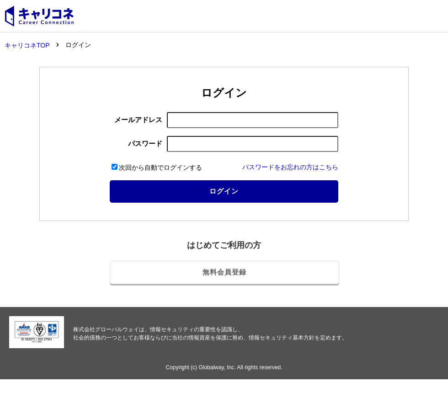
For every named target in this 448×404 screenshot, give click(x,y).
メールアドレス (138, 120)
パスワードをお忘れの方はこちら (290, 167)
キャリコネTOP (27, 45)
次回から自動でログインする (157, 167)
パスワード (145, 143)
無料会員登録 (224, 272)
